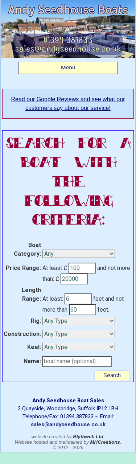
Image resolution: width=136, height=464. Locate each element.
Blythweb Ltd (88, 436)
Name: (32, 361)
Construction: (22, 333)
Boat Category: (27, 249)
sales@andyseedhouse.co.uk (68, 424)
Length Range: (31, 294)
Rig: (36, 320)
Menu (68, 67)
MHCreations (105, 442)
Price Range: (23, 267)
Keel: (34, 347)
